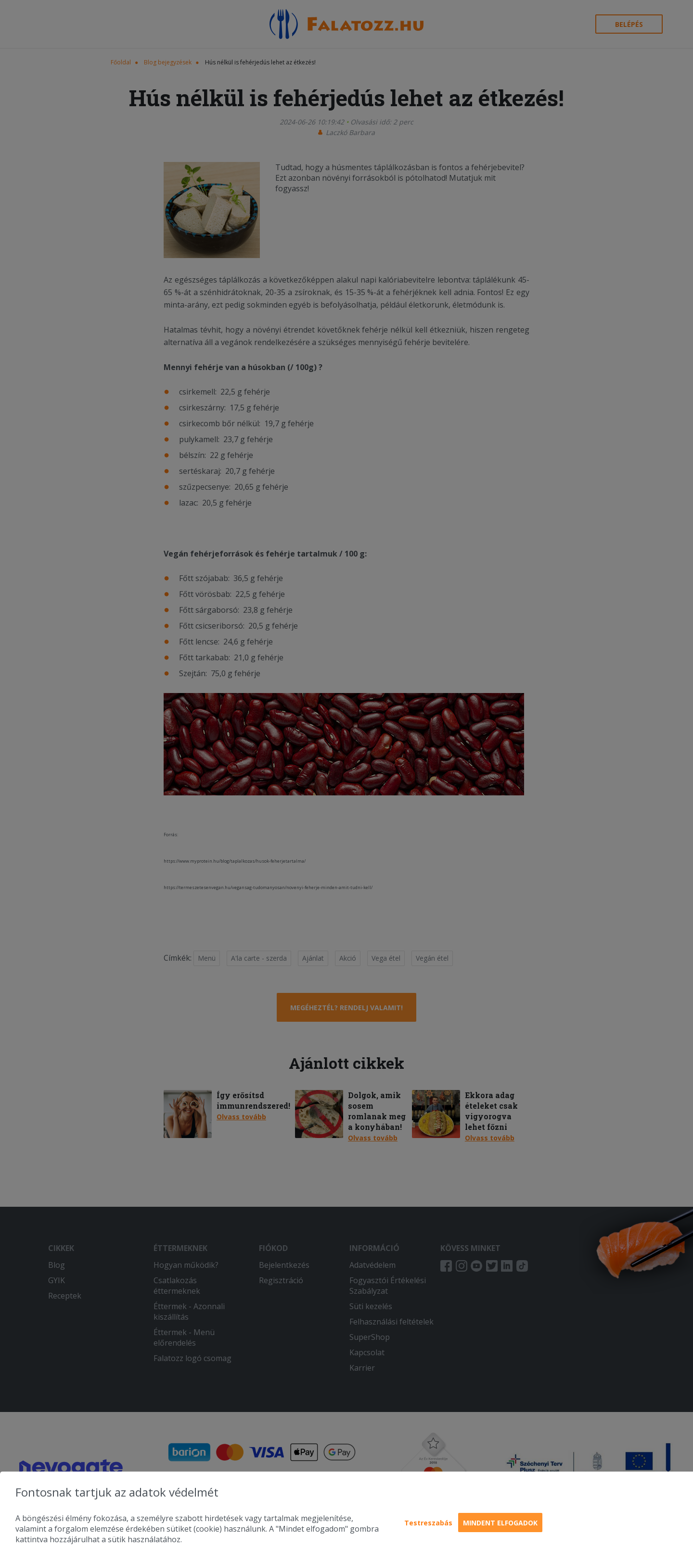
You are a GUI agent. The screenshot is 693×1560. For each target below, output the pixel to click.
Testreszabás (428, 1522)
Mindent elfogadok (500, 1522)
